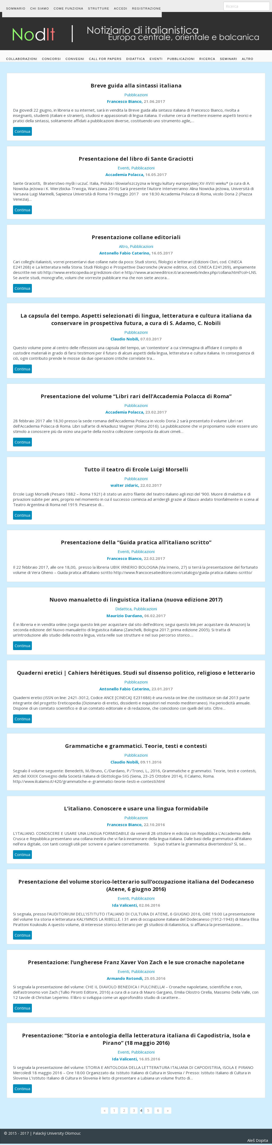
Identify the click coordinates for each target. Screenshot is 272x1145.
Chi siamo (42, 5)
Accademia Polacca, (125, 175)
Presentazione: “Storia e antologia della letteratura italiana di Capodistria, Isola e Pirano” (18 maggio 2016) (136, 1040)
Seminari (255, 50)
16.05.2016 (149, 1060)
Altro (12, 62)
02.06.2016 (149, 906)
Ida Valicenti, (125, 906)
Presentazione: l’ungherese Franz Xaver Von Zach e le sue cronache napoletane (136, 963)
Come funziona (75, 5)
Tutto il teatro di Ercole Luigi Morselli (136, 470)
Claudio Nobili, (125, 340)
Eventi (172, 50)
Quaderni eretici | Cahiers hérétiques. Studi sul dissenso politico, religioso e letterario (136, 674)
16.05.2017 (156, 175)
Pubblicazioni (201, 50)
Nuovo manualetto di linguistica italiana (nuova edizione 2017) (136, 600)
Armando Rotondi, (125, 979)
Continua (22, 132)
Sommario (16, 5)
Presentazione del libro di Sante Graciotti (136, 160)
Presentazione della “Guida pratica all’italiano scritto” (136, 543)
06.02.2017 (154, 617)
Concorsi (54, 50)
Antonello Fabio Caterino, (125, 254)
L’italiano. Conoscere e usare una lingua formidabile (136, 809)
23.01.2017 (162, 690)
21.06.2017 (154, 102)
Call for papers (115, 50)
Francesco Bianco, (125, 102)
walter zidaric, (125, 486)
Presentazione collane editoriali (136, 238)
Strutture (108, 5)
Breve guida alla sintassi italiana (136, 86)
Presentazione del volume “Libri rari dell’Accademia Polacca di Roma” (136, 397)
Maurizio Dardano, (125, 617)
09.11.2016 (151, 763)
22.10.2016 (154, 825)
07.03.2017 (151, 340)
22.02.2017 (151, 486)
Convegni (81, 50)
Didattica (148, 50)
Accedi (134, 5)
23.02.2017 (156, 413)
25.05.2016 (154, 979)
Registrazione (163, 5)
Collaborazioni (21, 50)
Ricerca (231, 50)
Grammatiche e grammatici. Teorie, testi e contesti (136, 747)
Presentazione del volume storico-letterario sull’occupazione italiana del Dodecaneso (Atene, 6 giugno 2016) (136, 886)
